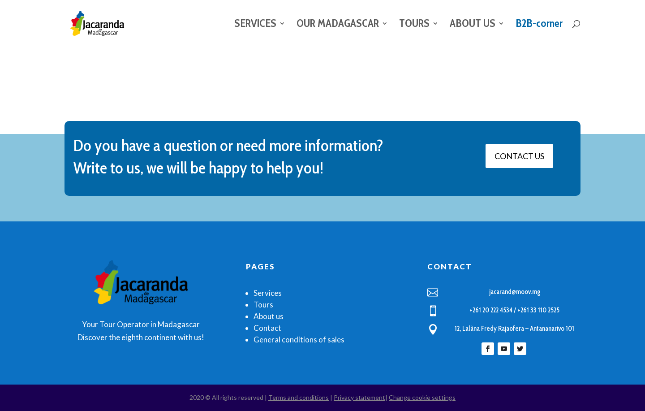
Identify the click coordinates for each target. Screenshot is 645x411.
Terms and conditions (298, 397)
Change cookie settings (422, 397)
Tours (263, 304)
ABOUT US (472, 25)
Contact (267, 328)
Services (268, 293)
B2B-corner (539, 25)
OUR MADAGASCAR (338, 25)
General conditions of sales (299, 339)
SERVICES (255, 25)
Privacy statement (359, 397)
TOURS (414, 25)
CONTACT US (519, 156)
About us (269, 316)
